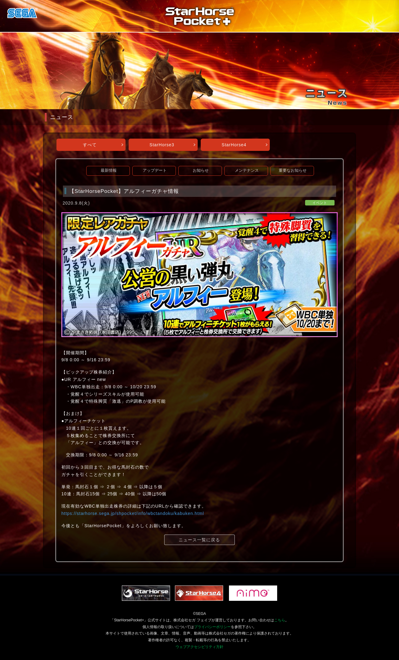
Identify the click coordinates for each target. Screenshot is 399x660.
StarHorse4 (234, 144)
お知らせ (201, 170)
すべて (90, 144)
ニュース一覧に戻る (199, 539)
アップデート (155, 170)
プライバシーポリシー (212, 627)
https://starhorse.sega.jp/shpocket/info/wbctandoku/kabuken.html (132, 513)
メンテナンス (247, 170)
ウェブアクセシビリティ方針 (199, 647)
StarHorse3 (161, 144)
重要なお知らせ (293, 170)
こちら (279, 620)
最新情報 (109, 170)
